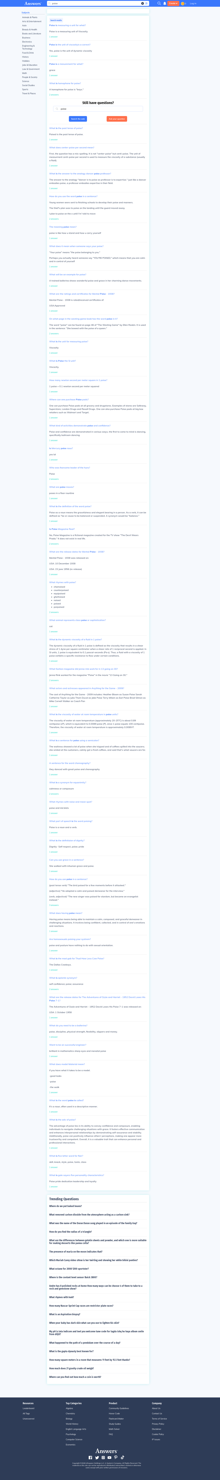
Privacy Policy (158, 1424)
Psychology (71, 1434)
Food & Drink (28, 53)
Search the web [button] (78, 119)
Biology (69, 1418)
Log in (193, 3)
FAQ (111, 1434)
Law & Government (31, 69)
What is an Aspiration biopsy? (64, 1314)
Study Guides (115, 1424)
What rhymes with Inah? (61, 1297)
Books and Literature (31, 33)
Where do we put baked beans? (65, 1206)
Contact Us (157, 1413)
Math (24, 73)
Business (26, 37)
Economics (70, 1444)
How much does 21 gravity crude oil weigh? (71, 1368)
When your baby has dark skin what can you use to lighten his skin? (84, 1322)
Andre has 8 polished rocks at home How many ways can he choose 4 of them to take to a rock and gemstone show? (95, 1287)
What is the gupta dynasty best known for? (71, 1351)
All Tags (26, 1413)
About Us (156, 1408)
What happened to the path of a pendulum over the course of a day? (84, 1342)
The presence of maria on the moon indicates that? (75, 1251)
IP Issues (156, 1439)
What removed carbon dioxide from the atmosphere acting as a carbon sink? (89, 1214)
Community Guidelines (119, 1408)
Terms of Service (159, 1418)
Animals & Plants (29, 17)
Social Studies (28, 85)
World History (72, 1424)
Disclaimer (156, 1429)
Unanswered (28, 1418)
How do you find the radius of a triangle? (70, 1231)
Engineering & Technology (28, 47)
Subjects (26, 12)
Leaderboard (28, 1408)
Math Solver (114, 1429)
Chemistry (70, 1413)
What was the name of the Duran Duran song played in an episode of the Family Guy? (93, 1223)
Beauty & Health (29, 29)
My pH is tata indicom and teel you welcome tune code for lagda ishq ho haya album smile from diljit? (96, 1333)
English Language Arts (76, 1429)
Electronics (27, 42)
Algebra (69, 1408)
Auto (24, 25)
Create (173, 3)
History (25, 57)
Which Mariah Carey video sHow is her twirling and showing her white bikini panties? (93, 1260)
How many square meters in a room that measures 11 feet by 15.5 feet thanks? (89, 1359)
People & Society (29, 77)
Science (25, 81)
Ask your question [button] (117, 119)
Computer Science (74, 1439)
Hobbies (26, 61)
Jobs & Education (29, 65)
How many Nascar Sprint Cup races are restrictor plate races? (81, 1305)
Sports (25, 89)
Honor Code (114, 1413)
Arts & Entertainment (31, 21)
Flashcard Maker (116, 1418)
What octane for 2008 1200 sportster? (69, 1268)
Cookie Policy (158, 1434)
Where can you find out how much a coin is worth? (75, 1377)
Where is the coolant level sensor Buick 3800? (73, 1277)
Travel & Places (29, 93)
